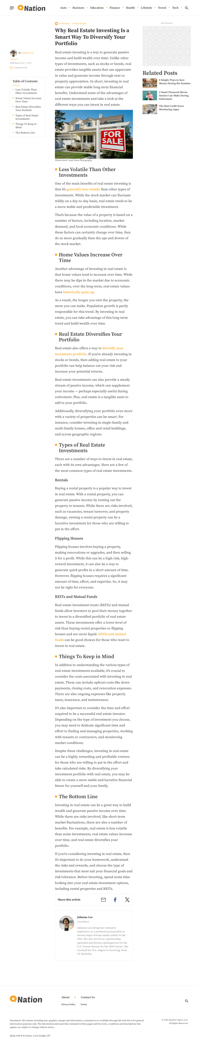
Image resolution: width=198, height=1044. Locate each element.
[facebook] (115, 899)
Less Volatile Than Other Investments (26, 91)
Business (78, 8)
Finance (115, 8)
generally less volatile (83, 189)
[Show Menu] (12, 7)
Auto (63, 8)
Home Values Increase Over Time (28, 100)
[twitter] (127, 899)
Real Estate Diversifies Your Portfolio (28, 108)
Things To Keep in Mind (26, 125)
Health (130, 8)
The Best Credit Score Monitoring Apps (171, 107)
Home (56, 23)
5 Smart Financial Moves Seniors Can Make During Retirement (174, 96)
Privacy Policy (68, 1004)
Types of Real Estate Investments (26, 117)
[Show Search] (186, 7)
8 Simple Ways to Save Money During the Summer (175, 81)
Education (97, 8)
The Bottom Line (25, 132)
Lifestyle (146, 8)
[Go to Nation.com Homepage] (27, 8)
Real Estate (81, 23)
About (65, 997)
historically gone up (78, 292)
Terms (84, 1004)
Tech (175, 8)
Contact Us (88, 997)
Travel (162, 8)
